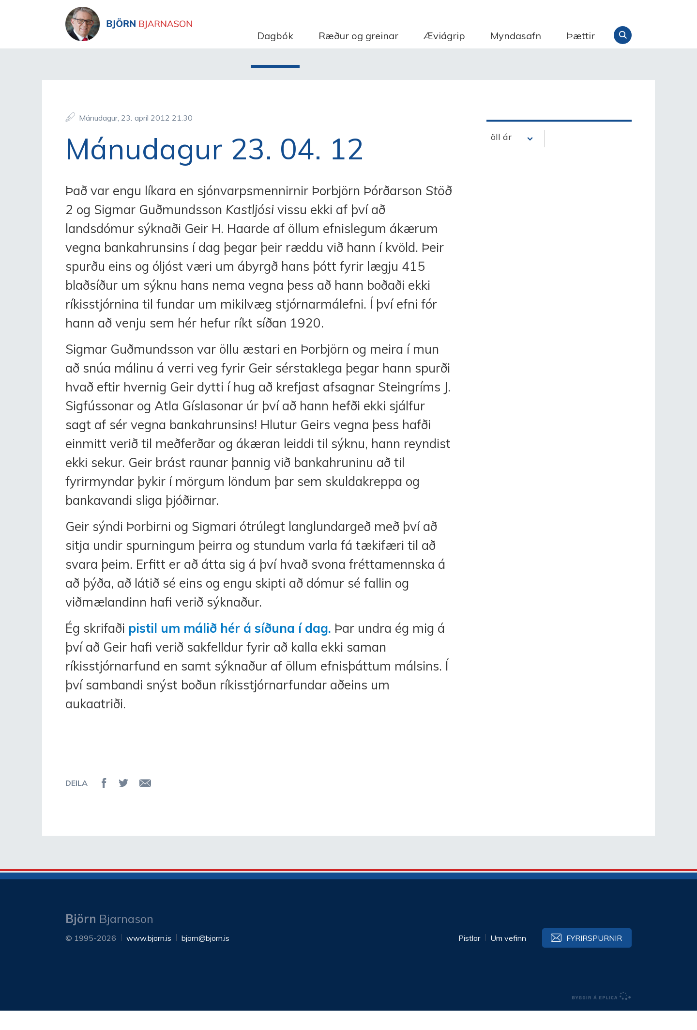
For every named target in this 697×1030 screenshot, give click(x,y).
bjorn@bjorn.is (205, 957)
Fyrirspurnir (594, 957)
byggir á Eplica (602, 1015)
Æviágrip (444, 36)
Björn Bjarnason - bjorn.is (162, 35)
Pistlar (469, 957)
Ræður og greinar (358, 36)
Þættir (580, 36)
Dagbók (275, 36)
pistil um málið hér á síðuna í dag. (229, 647)
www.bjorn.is (148, 957)
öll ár (501, 156)
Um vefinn (508, 957)
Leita (623, 35)
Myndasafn (515, 36)
